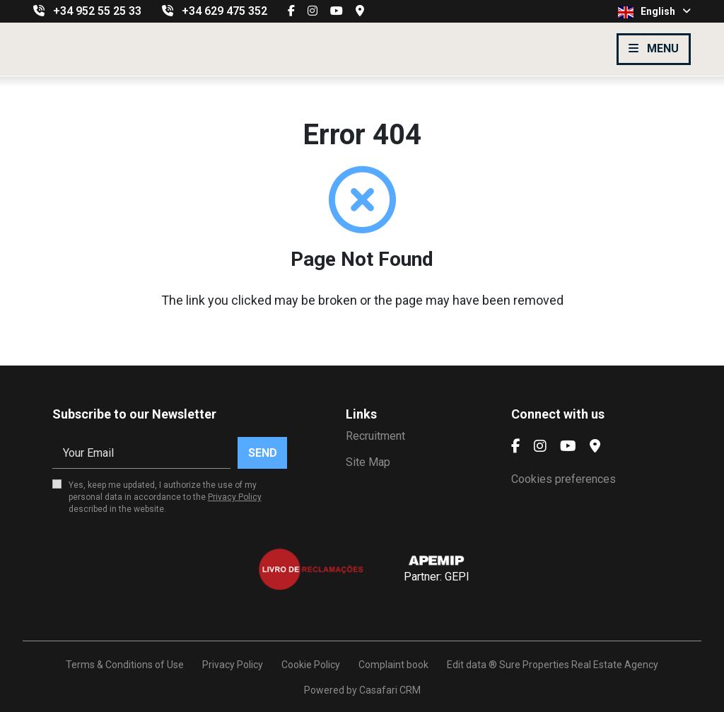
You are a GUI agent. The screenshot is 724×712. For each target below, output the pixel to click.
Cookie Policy (310, 664)
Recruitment (375, 436)
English (654, 12)
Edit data (466, 664)
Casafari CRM (390, 690)
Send (262, 453)
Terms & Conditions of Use (125, 664)
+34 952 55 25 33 (97, 11)
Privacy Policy (235, 497)
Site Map (368, 462)
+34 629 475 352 (224, 11)
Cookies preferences (563, 479)
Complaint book (393, 664)
